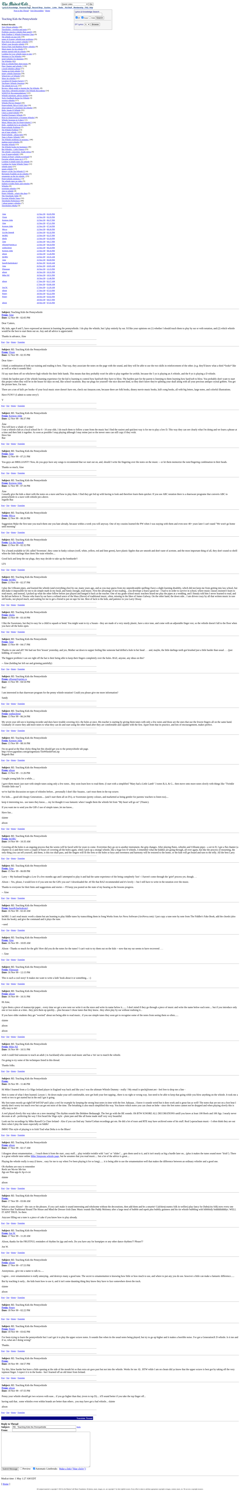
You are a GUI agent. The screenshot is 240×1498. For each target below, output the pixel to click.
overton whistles (8, 100)
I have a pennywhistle (10, 112)
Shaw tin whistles (9, 78)
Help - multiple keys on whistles (15, 125)
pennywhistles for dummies (13, 59)
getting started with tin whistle (14, 51)
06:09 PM (51, 260)
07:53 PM (51, 290)
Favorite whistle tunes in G (12, 159)
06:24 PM (51, 247)
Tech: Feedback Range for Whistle (15, 98)
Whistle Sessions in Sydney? (13, 120)
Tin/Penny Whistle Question (13, 83)
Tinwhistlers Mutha (9, 205)
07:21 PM (51, 223)
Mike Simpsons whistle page (45, 1156)
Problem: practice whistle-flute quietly (17, 32)
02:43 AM (51, 263)
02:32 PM (51, 232)
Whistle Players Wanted (11, 103)
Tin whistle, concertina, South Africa (16, 152)
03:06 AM (51, 284)
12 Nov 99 (41, 214)
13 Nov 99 (41, 232)
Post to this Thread (21, 10)
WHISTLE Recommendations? (14, 93)
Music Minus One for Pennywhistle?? (17, 122)
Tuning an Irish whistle (11, 71)
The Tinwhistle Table (10, 196)
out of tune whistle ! (10, 132)
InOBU (5, 235)
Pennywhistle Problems (11, 127)
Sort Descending (36, 10)
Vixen (4, 217)
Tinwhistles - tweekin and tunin (14, 29)
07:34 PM (51, 226)
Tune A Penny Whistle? (11, 137)
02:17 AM (51, 281)
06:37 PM (51, 220)
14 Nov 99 (41, 257)
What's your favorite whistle (13, 44)
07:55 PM (51, 303)
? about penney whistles (11, 203)
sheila (4, 238)
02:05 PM (51, 214)
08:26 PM (51, 229)
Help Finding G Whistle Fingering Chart (18, 34)
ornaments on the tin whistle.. (13, 176)
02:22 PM (51, 293)
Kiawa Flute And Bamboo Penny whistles (18, 46)
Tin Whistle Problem (10, 130)
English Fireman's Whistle (12, 115)
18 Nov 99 (41, 293)
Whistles (5, 186)
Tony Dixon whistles (10, 27)
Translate (21, 342)
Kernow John (7, 220)
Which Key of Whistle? (11, 76)
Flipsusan (6, 269)
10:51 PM (51, 275)
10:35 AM (51, 257)
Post (3, 342)
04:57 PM (51, 299)
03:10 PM (51, 238)
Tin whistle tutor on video (12, 181)
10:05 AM (51, 266)
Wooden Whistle (8, 144)
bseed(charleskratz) (10, 263)
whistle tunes (7, 166)
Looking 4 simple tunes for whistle (16, 161)
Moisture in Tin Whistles (11, 56)
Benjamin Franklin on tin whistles (15, 174)
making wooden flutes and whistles (16, 183)
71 (22, 71)
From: (5, 315)
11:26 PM (51, 254)
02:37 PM (51, 235)
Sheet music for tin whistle (12, 49)
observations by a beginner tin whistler (17, 108)
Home (47, 10)
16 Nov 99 (41, 263)
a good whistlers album (11, 68)
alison (4, 254)
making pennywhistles (11, 142)
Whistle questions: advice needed (15, 95)
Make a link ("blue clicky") (72, 1475)
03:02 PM (51, 296)
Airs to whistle (7, 191)
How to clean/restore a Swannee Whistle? (18, 117)
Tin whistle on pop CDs (11, 37)
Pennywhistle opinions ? (11, 179)
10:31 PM (51, 272)
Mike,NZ (5, 275)
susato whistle (7, 169)
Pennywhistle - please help (12, 134)
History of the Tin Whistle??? (13, 171)
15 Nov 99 (41, 260)
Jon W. (5, 287)
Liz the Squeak (8, 232)
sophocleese (7, 247)
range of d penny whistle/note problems (17, 39)
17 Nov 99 (41, 281)
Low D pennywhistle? (10, 154)
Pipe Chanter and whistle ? (12, 66)
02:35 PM (51, 217)
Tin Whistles (7, 61)
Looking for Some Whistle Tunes (15, 164)
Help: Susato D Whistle (11, 110)
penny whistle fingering (11, 73)
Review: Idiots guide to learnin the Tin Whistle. (20, 88)
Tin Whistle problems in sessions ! (15, 139)
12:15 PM (51, 269)
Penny (4, 293)
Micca (4, 229)
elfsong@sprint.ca (9, 244)
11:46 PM (51, 278)
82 (14, 61)
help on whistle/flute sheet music (15, 64)
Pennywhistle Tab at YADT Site (14, 105)
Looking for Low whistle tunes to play (17, 54)
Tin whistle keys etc (10, 86)
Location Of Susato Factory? (13, 81)
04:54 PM (51, 244)
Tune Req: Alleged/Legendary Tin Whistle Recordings (23, 90)
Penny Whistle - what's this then (14, 193)
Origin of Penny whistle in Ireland (15, 157)
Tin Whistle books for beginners (14, 147)
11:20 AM (51, 287)
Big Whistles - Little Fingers (13, 149)
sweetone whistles (9, 188)
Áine (4, 214)
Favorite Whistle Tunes (11, 198)
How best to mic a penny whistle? (15, 42)
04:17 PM (51, 241)
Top (7, 342)
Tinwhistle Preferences (11, 201)
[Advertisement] (93, 50)
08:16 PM (51, 251)
